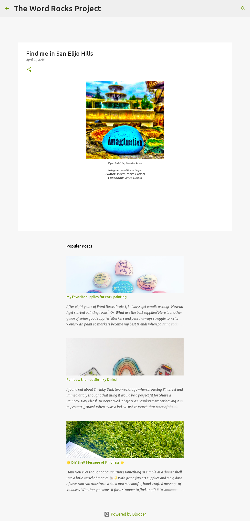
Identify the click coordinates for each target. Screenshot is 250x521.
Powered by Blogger (125, 514)
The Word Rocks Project (57, 8)
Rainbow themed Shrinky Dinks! (91, 380)
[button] (29, 69)
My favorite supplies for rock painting (96, 297)
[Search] (108, 8)
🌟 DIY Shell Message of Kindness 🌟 (95, 462)
